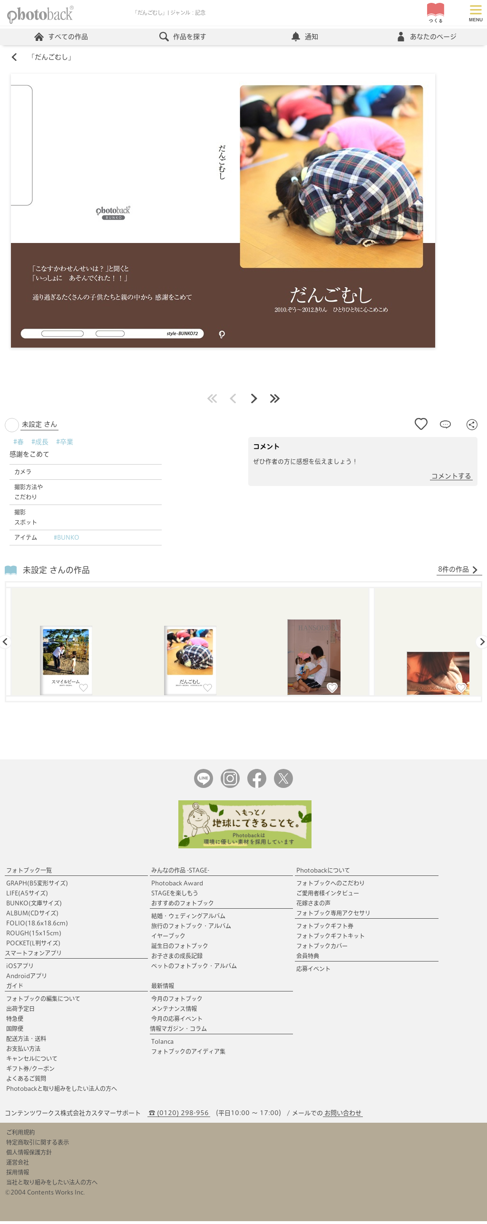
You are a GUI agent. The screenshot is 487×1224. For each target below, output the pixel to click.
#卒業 (64, 444)
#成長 (40, 444)
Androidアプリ (26, 978)
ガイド (14, 988)
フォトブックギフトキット (330, 939)
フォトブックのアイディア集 (188, 1054)
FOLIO (37, 926)
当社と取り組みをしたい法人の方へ (51, 1185)
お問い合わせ (342, 1116)
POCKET (33, 946)
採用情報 (17, 1175)
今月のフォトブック (177, 1001)
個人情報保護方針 (29, 1155)
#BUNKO (66, 540)
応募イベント (313, 971)
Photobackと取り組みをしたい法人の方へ (61, 1091)
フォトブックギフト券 (324, 929)
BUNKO (34, 906)
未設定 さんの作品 (56, 573)
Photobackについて (323, 873)
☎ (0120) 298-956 (179, 1116)
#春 (18, 444)
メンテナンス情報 (174, 1011)
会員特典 (307, 959)
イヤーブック (168, 939)
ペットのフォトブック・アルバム (194, 968)
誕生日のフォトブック (179, 949)
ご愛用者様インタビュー (327, 896)
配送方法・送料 (26, 1041)
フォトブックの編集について (43, 1001)
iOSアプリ (20, 968)
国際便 (14, 1031)
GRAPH (37, 886)
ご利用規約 (20, 1135)
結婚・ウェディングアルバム (188, 919)
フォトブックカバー (322, 949)
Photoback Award (177, 886)
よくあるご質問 (26, 1081)
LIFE (27, 896)
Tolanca (162, 1044)
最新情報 (162, 988)
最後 (275, 401)
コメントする (451, 479)
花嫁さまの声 (313, 906)
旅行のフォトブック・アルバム (191, 929)
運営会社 (17, 1165)
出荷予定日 (20, 1011)
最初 (212, 401)
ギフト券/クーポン (30, 1071)
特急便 (14, 1021)
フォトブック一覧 (29, 873)
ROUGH (33, 936)
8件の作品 (458, 572)
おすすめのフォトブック (182, 906)
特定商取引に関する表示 (37, 1145)
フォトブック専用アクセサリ (333, 916)
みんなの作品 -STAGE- (180, 873)
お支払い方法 (23, 1051)
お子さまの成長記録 (177, 959)
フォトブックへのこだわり (330, 886)
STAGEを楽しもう (174, 896)
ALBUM (32, 916)
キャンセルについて (32, 1061)
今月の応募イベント (177, 1021)
